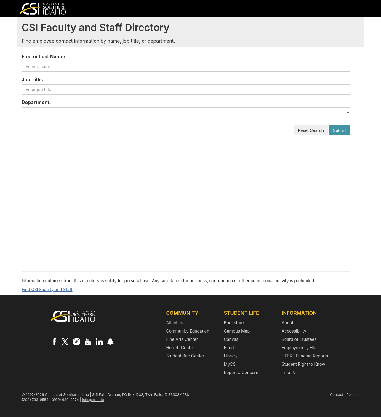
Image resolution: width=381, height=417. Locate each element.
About (287, 322)
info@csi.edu (93, 399)
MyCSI (230, 364)
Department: (36, 102)
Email (229, 347)
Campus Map (237, 330)
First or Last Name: (43, 57)
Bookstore (234, 322)
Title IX (288, 372)
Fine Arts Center (182, 339)
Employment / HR (299, 347)
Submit (340, 130)
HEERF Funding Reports (305, 355)
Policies (352, 394)
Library (231, 355)
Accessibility (294, 330)
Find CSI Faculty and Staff (47, 289)
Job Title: (32, 79)
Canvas (231, 339)
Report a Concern (241, 372)
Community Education (187, 330)
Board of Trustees (299, 339)
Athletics (174, 322)
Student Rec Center (185, 355)
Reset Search (311, 130)
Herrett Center (180, 347)
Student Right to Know (303, 364)
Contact (336, 394)
